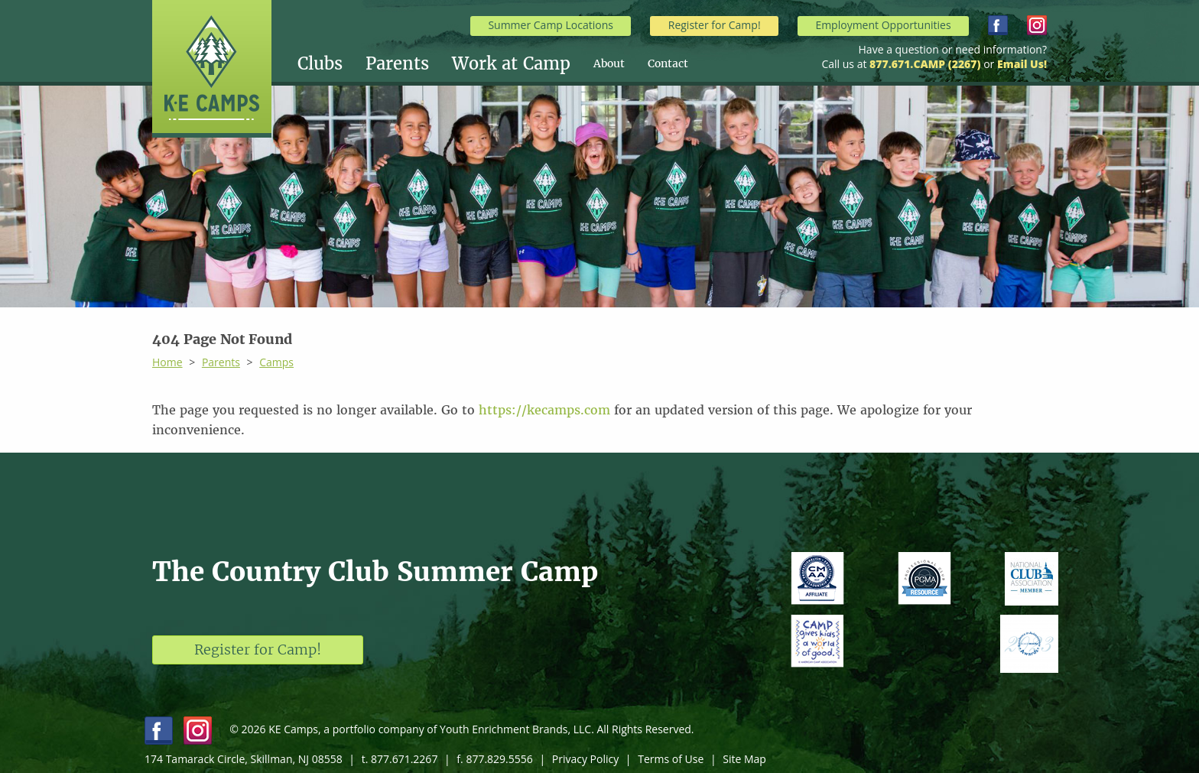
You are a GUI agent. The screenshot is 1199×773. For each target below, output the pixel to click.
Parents (397, 63)
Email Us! (1022, 64)
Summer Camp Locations (550, 25)
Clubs (320, 63)
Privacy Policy (585, 759)
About (609, 63)
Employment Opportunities (882, 25)
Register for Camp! (714, 25)
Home (167, 362)
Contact (668, 63)
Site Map (744, 759)
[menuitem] (331, 63)
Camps (276, 362)
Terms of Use (670, 759)
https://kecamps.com (544, 409)
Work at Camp (511, 63)
